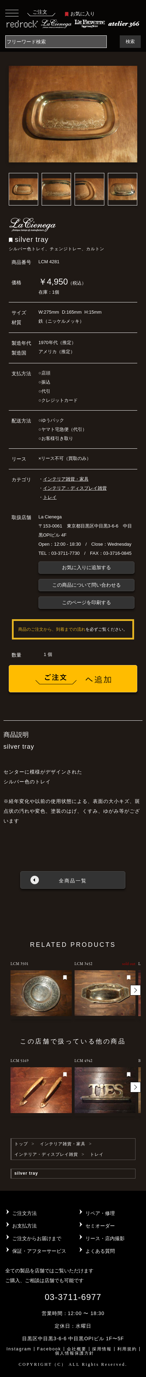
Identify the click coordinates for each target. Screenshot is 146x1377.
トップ (21, 1143)
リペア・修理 (100, 1213)
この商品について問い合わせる (86, 585)
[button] (135, 990)
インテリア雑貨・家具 (66, 479)
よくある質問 (100, 1251)
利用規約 (127, 1349)
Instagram (18, 1349)
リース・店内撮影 (105, 1238)
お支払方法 (24, 1226)
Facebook (49, 1349)
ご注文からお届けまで (36, 1238)
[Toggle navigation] (12, 13)
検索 (130, 41)
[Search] (56, 41)
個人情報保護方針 (74, 1353)
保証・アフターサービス (39, 1251)
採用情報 (102, 1349)
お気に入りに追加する (86, 567)
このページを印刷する (86, 602)
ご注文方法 (24, 1213)
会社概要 (76, 1349)
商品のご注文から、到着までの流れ (51, 629)
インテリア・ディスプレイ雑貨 (75, 488)
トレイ (50, 497)
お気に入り (80, 13)
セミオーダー (100, 1226)
